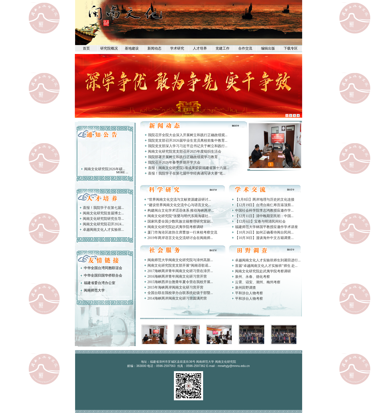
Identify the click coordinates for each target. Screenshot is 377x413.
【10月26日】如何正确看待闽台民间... (264, 232)
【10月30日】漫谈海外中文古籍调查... (264, 238)
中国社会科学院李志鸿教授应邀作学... (264, 210)
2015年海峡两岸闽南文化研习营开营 (175, 287)
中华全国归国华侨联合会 (103, 275)
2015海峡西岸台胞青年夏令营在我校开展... (180, 282)
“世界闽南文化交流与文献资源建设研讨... (179, 199)
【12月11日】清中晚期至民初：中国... (264, 216)
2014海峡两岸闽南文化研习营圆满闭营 (177, 298)
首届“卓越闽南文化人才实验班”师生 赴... (266, 266)
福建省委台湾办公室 (99, 283)
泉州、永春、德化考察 (252, 277)
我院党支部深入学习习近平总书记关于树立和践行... (188, 146)
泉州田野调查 (245, 288)
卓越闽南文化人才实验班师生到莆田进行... (268, 260)
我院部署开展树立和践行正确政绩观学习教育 (183, 157)
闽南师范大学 (94, 290)
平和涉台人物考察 (249, 293)
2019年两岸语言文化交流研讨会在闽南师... (180, 238)
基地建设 (132, 48)
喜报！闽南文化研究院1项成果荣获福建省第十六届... (188, 168)
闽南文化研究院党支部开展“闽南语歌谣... (179, 265)
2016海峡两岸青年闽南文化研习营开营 (177, 276)
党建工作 (223, 48)
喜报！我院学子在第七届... (103, 208)
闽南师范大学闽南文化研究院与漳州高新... (180, 260)
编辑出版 (268, 48)
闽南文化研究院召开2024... (103, 224)
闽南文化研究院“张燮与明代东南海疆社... (179, 216)
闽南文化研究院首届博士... (103, 213)
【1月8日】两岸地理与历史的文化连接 (264, 199)
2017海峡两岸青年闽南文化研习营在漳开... (180, 271)
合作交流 (245, 48)
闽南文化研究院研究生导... (103, 219)
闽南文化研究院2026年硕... (104, 170)
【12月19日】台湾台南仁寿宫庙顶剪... (264, 205)
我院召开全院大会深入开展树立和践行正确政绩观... (188, 135)
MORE (120, 172)
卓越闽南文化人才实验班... (103, 230)
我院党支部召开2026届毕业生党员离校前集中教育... (188, 140)
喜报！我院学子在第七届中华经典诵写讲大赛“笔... (187, 173)
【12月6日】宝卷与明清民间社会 (260, 221)
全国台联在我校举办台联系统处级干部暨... (180, 293)
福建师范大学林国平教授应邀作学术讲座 (266, 227)
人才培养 (200, 48)
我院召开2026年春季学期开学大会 (174, 162)
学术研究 (177, 48)
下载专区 (291, 48)
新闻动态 (154, 48)
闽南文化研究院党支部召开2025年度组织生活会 (184, 151)
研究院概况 (109, 48)
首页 (86, 48)
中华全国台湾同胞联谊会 (103, 268)
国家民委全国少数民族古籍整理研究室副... (180, 221)
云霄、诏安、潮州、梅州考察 (257, 282)
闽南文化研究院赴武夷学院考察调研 (175, 227)
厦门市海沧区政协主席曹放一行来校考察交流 (182, 232)
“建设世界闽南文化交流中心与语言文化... (179, 205)
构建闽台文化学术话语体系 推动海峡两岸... (180, 210)
